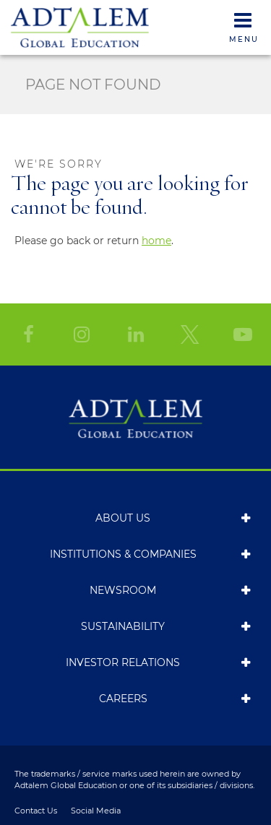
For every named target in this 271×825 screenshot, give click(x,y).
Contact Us (35, 811)
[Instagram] (81, 334)
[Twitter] (189, 334)
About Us (122, 517)
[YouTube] (242, 334)
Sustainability (123, 626)
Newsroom (123, 590)
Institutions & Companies (123, 554)
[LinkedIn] (135, 334)
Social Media (96, 811)
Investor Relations (123, 662)
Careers (123, 698)
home (156, 240)
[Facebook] (28, 334)
